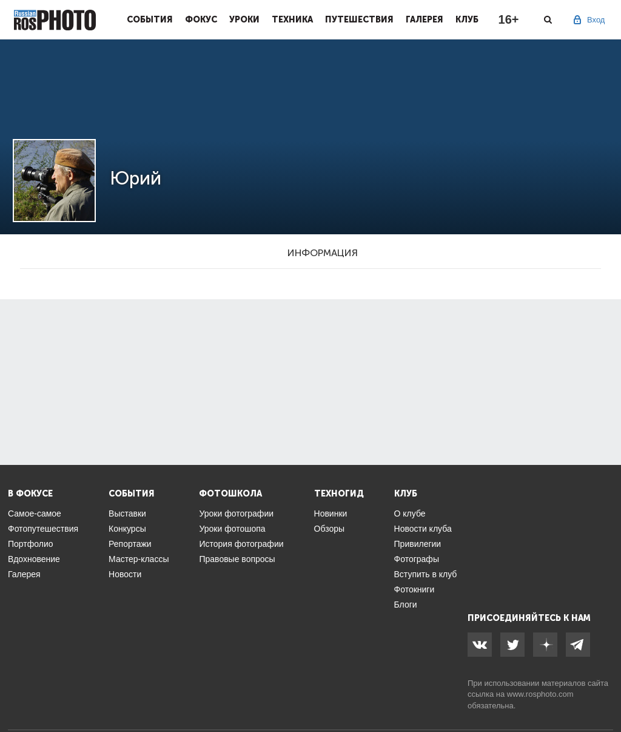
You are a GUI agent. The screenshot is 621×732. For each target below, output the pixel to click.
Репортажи (130, 544)
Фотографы (416, 559)
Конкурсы (127, 529)
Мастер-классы (139, 559)
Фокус (201, 19)
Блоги (405, 604)
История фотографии (241, 544)
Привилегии (417, 544)
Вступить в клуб (425, 574)
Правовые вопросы (237, 559)
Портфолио (30, 544)
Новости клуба (423, 529)
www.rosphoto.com (540, 694)
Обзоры (329, 529)
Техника (292, 19)
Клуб (466, 19)
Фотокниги (414, 589)
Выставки (127, 513)
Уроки (244, 19)
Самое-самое (34, 513)
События (150, 19)
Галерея (424, 19)
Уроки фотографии (236, 513)
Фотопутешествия (43, 529)
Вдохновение (34, 559)
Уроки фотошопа (232, 529)
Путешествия (359, 19)
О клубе (410, 513)
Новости (125, 574)
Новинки (330, 513)
